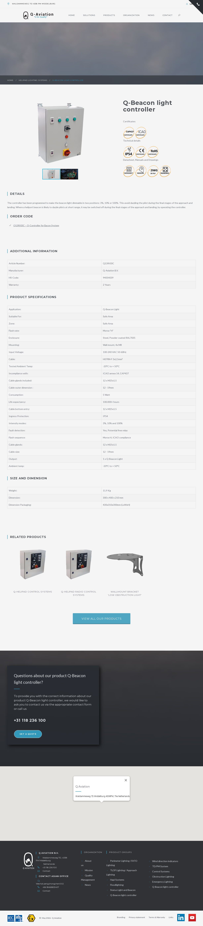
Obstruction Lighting (161, 876)
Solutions (89, 15)
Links (171, 917)
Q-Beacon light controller (67, 80)
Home (71, 15)
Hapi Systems (115, 879)
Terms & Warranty (157, 917)
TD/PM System (158, 866)
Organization (131, 15)
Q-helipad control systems (32, 591)
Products (109, 15)
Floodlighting (115, 884)
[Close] (126, 775)
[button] (110, 133)
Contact (168, 15)
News (151, 15)
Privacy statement (137, 917)
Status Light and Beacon (120, 890)
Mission (87, 870)
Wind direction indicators (163, 861)
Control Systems (159, 871)
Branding (121, 917)
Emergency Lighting (160, 881)
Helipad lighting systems (33, 80)
